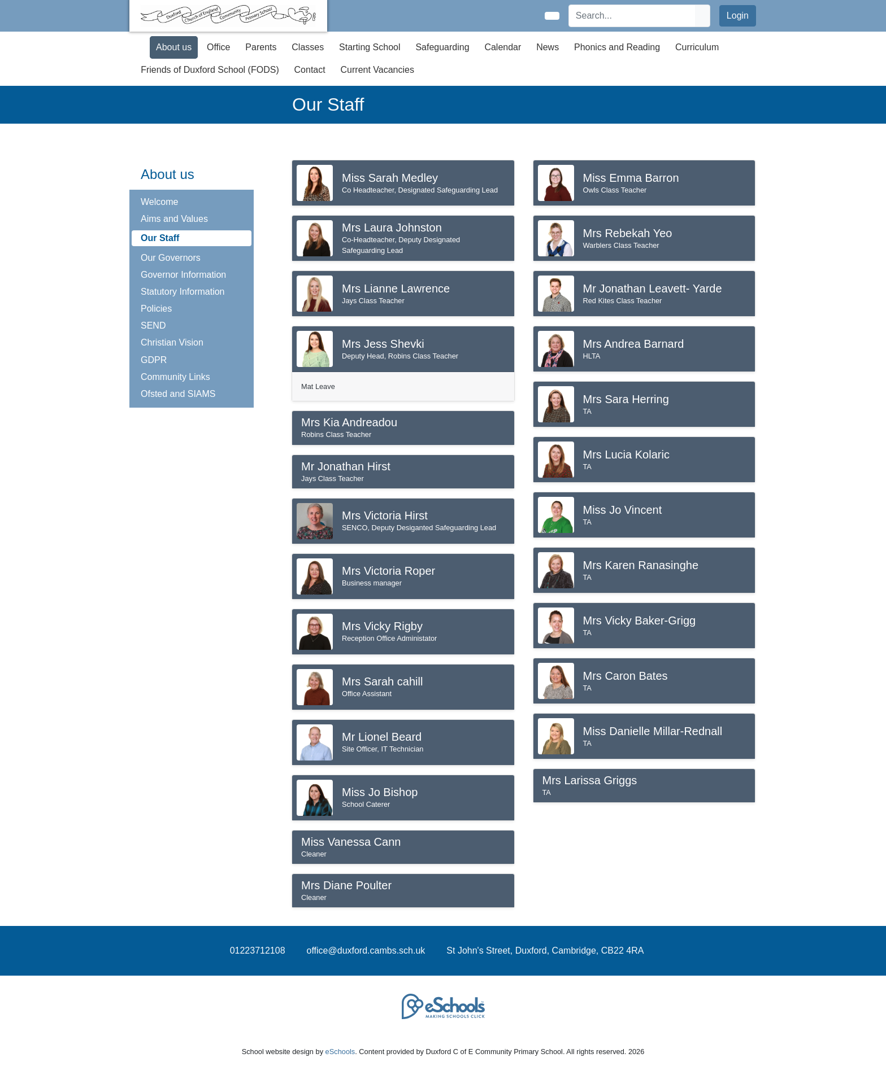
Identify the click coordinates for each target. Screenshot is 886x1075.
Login (738, 15)
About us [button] (174, 47)
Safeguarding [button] (442, 47)
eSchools (340, 1051)
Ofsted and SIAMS (178, 394)
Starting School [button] (370, 47)
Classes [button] (308, 47)
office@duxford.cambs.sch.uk (366, 950)
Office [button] (219, 47)
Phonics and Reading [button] (617, 47)
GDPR (154, 360)
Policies (156, 308)
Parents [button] (260, 47)
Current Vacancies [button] (377, 70)
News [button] (547, 47)
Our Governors (171, 258)
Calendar (502, 47)
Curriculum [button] (697, 47)
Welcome (159, 202)
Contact (309, 70)
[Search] (632, 16)
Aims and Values (174, 219)
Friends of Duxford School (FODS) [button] (210, 70)
